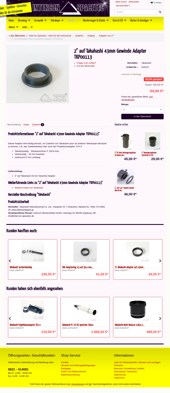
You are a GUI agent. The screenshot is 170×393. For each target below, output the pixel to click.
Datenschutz (120, 374)
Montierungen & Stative (95, 20)
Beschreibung (14, 124)
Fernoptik (40, 20)
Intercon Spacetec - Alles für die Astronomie (50, 35)
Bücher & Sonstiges (141, 20)
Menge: (125, 104)
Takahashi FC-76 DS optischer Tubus (77, 324)
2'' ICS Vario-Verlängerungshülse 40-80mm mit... (125, 153)
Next (160, 261)
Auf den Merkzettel (85, 66)
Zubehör (73, 20)
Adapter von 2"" (106, 35)
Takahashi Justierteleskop (21, 267)
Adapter (91, 35)
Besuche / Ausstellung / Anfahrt (129, 368)
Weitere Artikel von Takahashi (29, 187)
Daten (26, 124)
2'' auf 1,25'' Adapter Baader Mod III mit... (124, 189)
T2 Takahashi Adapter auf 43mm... (130, 267)
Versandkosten (77, 384)
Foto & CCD (119, 20)
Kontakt (64, 362)
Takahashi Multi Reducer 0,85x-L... (129, 324)
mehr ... (27, 27)
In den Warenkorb (142, 116)
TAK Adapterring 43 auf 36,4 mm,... (78, 267)
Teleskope (57, 20)
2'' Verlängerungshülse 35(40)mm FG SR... (149, 153)
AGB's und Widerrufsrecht (73, 371)
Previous (9, 261)
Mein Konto (121, 2)
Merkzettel (134, 2)
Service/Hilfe (123, 5)
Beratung (24, 20)
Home (11, 20)
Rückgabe (66, 368)
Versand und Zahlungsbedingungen (78, 365)
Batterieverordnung (70, 374)
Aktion (13, 27)
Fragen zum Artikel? (86, 63)
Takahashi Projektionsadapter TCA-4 (25, 324)
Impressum (119, 377)
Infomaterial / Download (125, 371)
